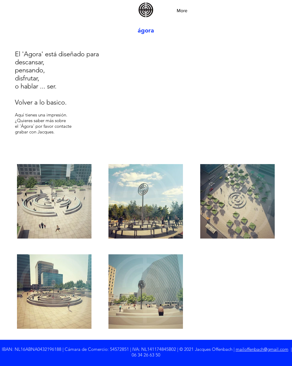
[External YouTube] (211, 88)
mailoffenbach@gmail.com (262, 349)
